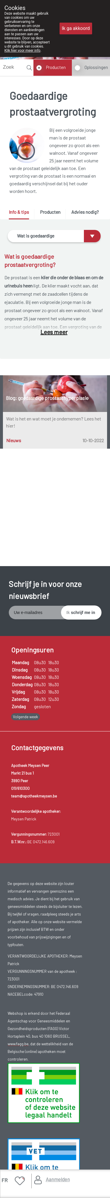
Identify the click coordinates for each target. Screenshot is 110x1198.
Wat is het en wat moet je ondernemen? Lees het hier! (53, 422)
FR (4, 1180)
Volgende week (25, 716)
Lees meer (53, 331)
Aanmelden (58, 1179)
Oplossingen (96, 67)
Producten (56, 67)
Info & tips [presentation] (19, 212)
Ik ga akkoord (76, 28)
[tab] (21, 214)
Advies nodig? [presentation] (85, 212)
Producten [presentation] (50, 212)
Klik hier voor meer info (22, 50)
